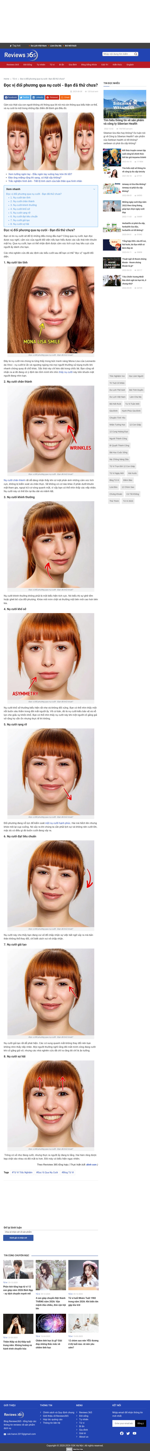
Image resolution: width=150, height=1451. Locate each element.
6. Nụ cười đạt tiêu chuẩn (24, 216)
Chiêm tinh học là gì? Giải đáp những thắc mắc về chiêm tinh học (49, 1344)
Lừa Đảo (113, 487)
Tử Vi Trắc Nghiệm (22, 1172)
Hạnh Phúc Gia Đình (131, 411)
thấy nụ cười (66, 372)
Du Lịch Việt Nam (118, 397)
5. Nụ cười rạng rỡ (21, 212)
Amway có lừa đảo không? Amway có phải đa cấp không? (134, 187)
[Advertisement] (75, 20)
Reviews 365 (13, 64)
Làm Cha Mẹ (135, 397)
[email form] (123, 1423)
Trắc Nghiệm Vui (117, 376)
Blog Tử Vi (68, 1172)
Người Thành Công (118, 438)
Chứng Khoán (116, 494)
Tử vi (52, 64)
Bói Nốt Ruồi (115, 404)
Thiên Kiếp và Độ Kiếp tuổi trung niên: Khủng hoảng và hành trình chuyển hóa (17, 1345)
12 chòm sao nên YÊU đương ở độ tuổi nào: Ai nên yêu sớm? (83, 1344)
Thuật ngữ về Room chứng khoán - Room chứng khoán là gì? (134, 262)
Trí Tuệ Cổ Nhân (117, 383)
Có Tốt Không (133, 494)
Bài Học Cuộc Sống (118, 452)
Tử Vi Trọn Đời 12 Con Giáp (122, 466)
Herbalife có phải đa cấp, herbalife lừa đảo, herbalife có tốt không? (133, 226)
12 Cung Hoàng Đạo (119, 431)
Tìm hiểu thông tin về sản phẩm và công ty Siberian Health (124, 121)
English (130, 64)
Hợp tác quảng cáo (52, 1419)
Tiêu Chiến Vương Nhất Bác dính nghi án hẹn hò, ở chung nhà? (134, 280)
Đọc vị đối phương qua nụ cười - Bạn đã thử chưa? (34, 194)
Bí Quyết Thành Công (119, 445)
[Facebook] (122, 1433)
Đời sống (83, 1416)
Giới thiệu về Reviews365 (55, 1416)
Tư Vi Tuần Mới (132, 404)
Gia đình (73, 64)
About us (83, 1436)
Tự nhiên (41, 64)
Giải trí (82, 1433)
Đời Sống (27, 64)
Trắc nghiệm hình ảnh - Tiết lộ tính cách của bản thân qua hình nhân (45, 181)
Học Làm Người (136, 376)
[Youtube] (134, 1433)
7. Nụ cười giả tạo (20, 220)
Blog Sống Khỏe (89, 64)
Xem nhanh (13, 189)
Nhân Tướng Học (117, 425)
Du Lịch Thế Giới (117, 390)
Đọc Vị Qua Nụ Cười (48, 1172)
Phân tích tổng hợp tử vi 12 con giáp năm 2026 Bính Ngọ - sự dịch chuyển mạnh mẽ (18, 1290)
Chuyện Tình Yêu (117, 418)
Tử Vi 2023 (128, 501)
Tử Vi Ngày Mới (117, 473)
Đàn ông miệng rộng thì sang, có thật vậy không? (34, 177)
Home (6, 79)
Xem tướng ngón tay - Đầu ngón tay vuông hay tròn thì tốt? (40, 174)
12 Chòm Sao (128, 487)
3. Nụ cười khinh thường (24, 205)
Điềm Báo (127, 480)
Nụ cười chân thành (14, 480)
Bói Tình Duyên (136, 390)
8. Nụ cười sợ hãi (20, 224)
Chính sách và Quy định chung (58, 1412)
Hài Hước (132, 473)
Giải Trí (104, 64)
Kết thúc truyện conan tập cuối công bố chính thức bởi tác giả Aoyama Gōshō (134, 153)
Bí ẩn (61, 64)
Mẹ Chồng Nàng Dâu (119, 459)
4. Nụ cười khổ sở (20, 209)
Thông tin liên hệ (51, 1423)
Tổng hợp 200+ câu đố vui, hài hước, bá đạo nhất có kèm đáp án (134, 244)
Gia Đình (114, 411)
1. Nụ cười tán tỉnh (20, 197)
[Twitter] (128, 1433)
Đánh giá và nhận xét (18, 1238)
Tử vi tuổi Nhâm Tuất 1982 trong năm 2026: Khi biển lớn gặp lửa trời (83, 1301)
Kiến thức (117, 64)
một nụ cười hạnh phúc (57, 823)
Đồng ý (141, 1423)
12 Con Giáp (135, 425)
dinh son (91, 1164)
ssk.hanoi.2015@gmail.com (21, 1434)
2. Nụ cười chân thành (22, 201)
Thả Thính (114, 501)
